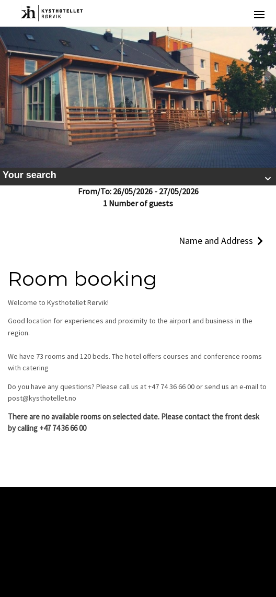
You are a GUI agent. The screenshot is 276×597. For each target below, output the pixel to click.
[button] (138, 176)
